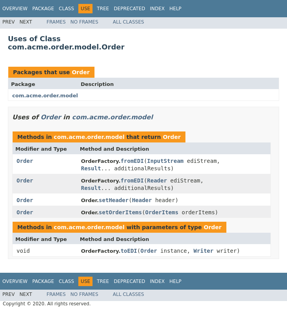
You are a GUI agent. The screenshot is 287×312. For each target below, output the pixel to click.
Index (157, 8)
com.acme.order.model (45, 96)
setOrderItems (120, 212)
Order (80, 72)
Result (91, 168)
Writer (204, 251)
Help (175, 8)
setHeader (114, 200)
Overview (15, 8)
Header (142, 200)
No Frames (84, 22)
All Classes (128, 22)
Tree (103, 8)
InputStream (165, 161)
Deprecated (129, 8)
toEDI (128, 251)
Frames (56, 22)
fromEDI (132, 161)
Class (66, 8)
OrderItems (161, 212)
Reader (157, 180)
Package (43, 8)
